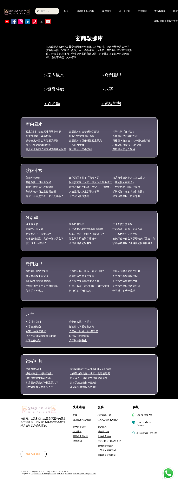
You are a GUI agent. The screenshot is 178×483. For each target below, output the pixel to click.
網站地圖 (84, 473)
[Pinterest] (34, 21)
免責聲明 (76, 473)
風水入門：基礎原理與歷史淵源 (43, 131)
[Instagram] (20, 21)
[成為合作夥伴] (34, 454)
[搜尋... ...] (47, 11)
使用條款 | (69, 473)
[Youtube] (7, 21)
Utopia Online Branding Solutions (43, 473)
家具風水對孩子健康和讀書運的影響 (46, 149)
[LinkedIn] (27, 21)
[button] (65, 11)
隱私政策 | (61, 473)
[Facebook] (13, 21)
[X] (41, 21)
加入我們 (92, 473)
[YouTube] (48, 21)
